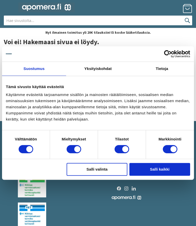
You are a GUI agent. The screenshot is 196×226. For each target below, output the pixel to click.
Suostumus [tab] (34, 68)
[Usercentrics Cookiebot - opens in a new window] (167, 54)
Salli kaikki (160, 169)
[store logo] (46, 7)
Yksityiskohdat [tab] (98, 68)
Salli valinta (97, 169)
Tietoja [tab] (162, 68)
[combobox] (98, 20)
